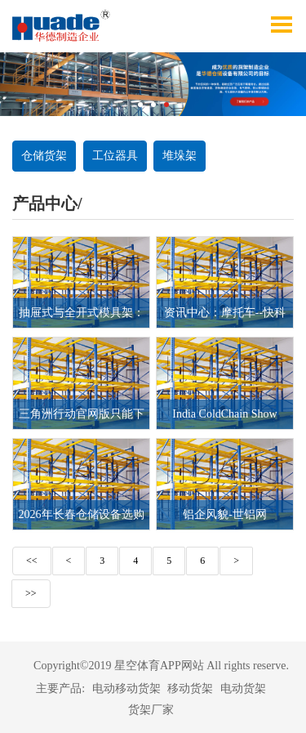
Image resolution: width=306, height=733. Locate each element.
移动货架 (190, 688)
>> (31, 593)
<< (32, 560)
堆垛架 (179, 156)
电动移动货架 (126, 688)
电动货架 (243, 688)
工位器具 (115, 156)
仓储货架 (44, 156)
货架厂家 (151, 710)
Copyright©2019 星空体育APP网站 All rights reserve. (161, 665)
